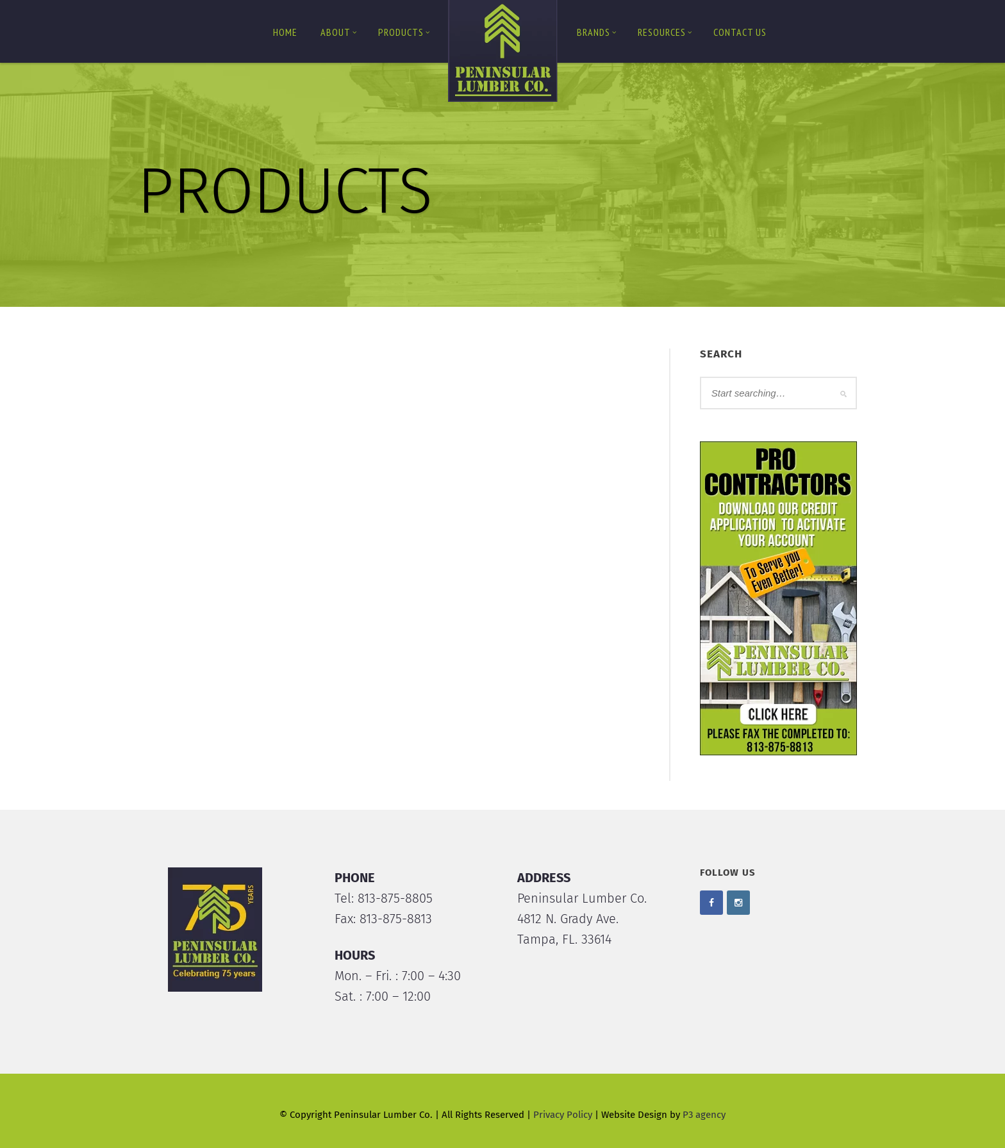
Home (285, 32)
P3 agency (704, 1114)
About (338, 32)
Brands (597, 32)
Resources (665, 32)
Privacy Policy (562, 1114)
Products (404, 32)
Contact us (740, 32)
